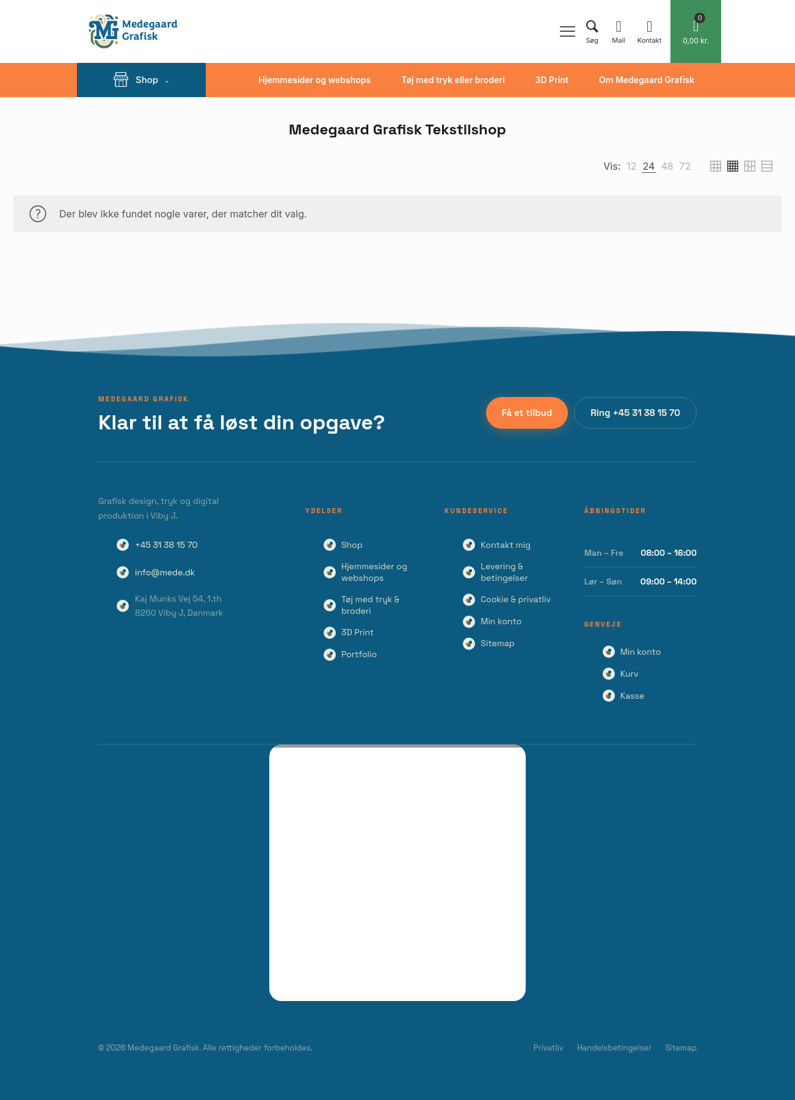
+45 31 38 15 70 (166, 544)
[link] (631, 166)
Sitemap (498, 643)
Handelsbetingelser (614, 1048)
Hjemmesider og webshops (374, 572)
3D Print (357, 632)
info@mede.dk (165, 572)
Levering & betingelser (504, 572)
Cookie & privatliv (516, 599)
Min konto (501, 621)
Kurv (629, 673)
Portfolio (359, 654)
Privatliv (549, 1048)
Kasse (632, 695)
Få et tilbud (527, 412)
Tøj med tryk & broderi (370, 605)
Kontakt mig (506, 544)
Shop (352, 544)
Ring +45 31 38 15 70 (635, 412)
